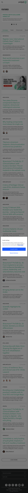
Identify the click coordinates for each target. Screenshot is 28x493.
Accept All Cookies (14, 249)
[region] (14, 246)
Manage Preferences (14, 253)
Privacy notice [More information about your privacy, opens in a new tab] (20, 245)
